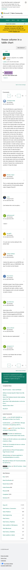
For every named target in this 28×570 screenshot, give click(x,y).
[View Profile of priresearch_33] (10, 346)
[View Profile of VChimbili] (10, 433)
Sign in (13, 20)
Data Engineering (7, 515)
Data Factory (6, 518)
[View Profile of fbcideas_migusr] (10, 174)
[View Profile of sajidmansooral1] (10, 215)
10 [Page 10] (22, 96)
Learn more (4, 8)
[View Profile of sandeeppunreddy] (11, 100)
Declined (5, 498)
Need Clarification (7, 480)
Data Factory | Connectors (9, 508)
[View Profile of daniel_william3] (10, 328)
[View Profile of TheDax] (5, 439)
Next (25, 538)
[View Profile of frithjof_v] (5, 428)
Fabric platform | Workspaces (10, 525)
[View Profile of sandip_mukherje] (11, 253)
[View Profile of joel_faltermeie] (10, 302)
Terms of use (3, 558)
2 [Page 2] (12, 96)
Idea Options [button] (21, 47)
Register (7, 20)
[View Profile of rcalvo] (8, 197)
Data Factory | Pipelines (9, 521)
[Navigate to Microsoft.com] (5, 13)
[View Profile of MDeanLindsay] (6, 455)
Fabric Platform (7, 511)
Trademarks (3, 560)
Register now (16, 31)
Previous (19, 538)
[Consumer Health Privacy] (14, 565)
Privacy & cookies (4, 556)
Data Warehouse (7, 528)
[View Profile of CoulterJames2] (6, 422)
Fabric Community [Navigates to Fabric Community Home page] (16, 13)
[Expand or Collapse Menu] (2, 17)
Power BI (5, 77)
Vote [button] (6, 54)
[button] (24, 106)
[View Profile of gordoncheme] (6, 450)
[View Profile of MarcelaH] (5, 460)
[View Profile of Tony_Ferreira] (10, 275)
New (4, 477)
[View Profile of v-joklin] (4, 61)
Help (18, 20)
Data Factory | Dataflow (9, 531)
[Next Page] (25, 95)
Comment (5, 381)
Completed (6, 494)
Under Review (6, 487)
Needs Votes (8, 73)
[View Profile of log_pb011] (9, 233)
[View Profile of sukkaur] (10, 466)
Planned (5, 491)
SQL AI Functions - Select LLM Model (12, 389)
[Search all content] (16, 23)
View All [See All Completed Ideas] (5, 408)
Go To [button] (23, 20)
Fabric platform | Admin (9, 535)
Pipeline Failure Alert (8, 405)
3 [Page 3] (15, 96)
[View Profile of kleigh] (4, 417)
